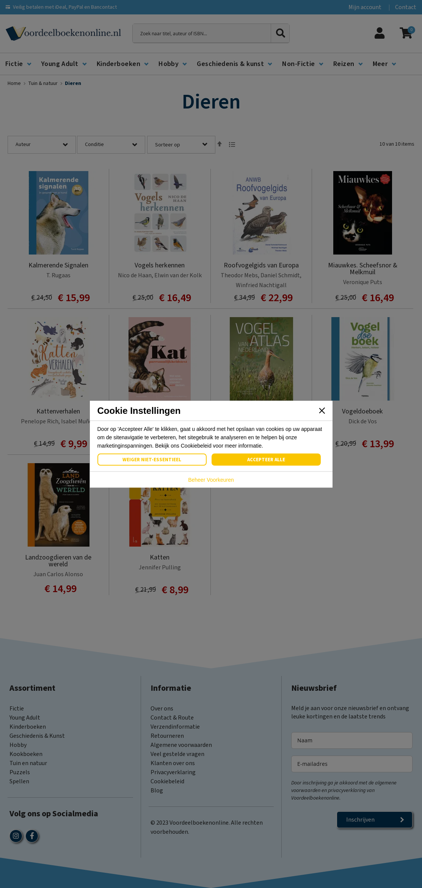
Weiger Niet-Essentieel (151, 459)
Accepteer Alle (266, 459)
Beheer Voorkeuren (211, 479)
